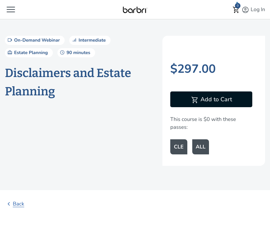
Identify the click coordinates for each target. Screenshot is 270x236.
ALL (201, 146)
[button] (11, 9)
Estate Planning (27, 52)
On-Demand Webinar (33, 40)
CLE (178, 146)
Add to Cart (211, 100)
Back (14, 203)
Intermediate (88, 40)
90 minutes (74, 52)
